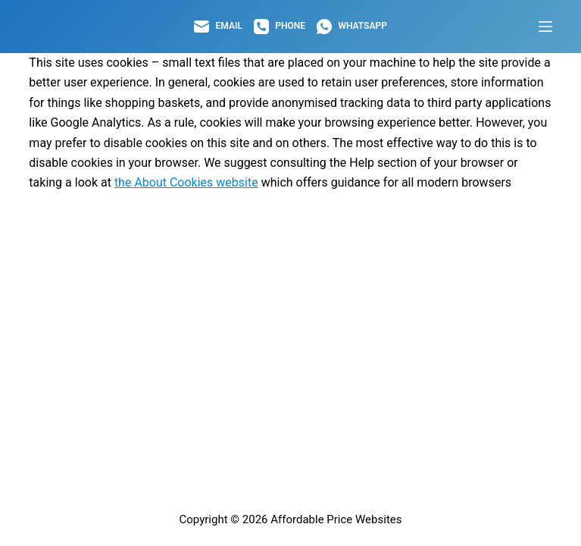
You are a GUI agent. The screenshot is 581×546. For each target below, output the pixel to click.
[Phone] (279, 26)
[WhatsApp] (352, 26)
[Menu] (545, 26)
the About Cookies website (186, 182)
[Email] (218, 26)
